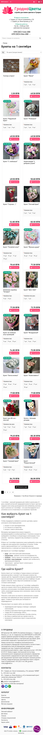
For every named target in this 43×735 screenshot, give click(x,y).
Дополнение (5, 702)
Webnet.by (21, 733)
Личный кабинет (6, 711)
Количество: (28, 82)
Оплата (3, 716)
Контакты (4, 720)
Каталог (4, 2)
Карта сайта (5, 722)
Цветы (3, 699)
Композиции (5, 697)
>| (12, 492)
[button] (37, 729)
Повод (5, 43)
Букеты (3, 695)
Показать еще (21, 487)
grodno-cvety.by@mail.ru (11, 681)
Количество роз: (29, 296)
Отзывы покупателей (8, 718)
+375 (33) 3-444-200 (9, 673)
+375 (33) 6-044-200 (9, 679)
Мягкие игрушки (6, 704)
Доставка (4, 714)
